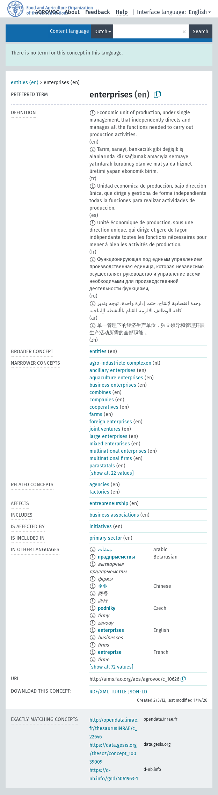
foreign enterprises (110, 422)
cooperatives (103, 407)
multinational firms (110, 458)
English (198, 12)
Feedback (97, 12)
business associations (114, 515)
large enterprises (108, 436)
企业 (103, 586)
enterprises (111, 630)
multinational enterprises (117, 451)
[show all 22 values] (111, 473)
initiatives (100, 527)
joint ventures (105, 429)
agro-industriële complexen (120, 363)
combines (100, 392)
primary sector (105, 538)
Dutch (100, 32)
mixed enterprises (109, 444)
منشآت (105, 550)
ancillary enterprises (112, 370)
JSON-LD (137, 692)
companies (101, 400)
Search (200, 32)
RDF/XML (99, 692)
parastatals (102, 466)
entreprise (110, 652)
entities (98, 352)
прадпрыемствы (116, 557)
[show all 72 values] (111, 667)
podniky (106, 608)
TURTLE (118, 692)
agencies (99, 485)
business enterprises (112, 385)
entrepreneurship (108, 503)
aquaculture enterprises (116, 378)
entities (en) (24, 83)
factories (99, 492)
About (72, 12)
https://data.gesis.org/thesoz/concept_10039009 (113, 753)
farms (95, 414)
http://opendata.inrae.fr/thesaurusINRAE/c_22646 (113, 728)
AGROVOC (47, 12)
